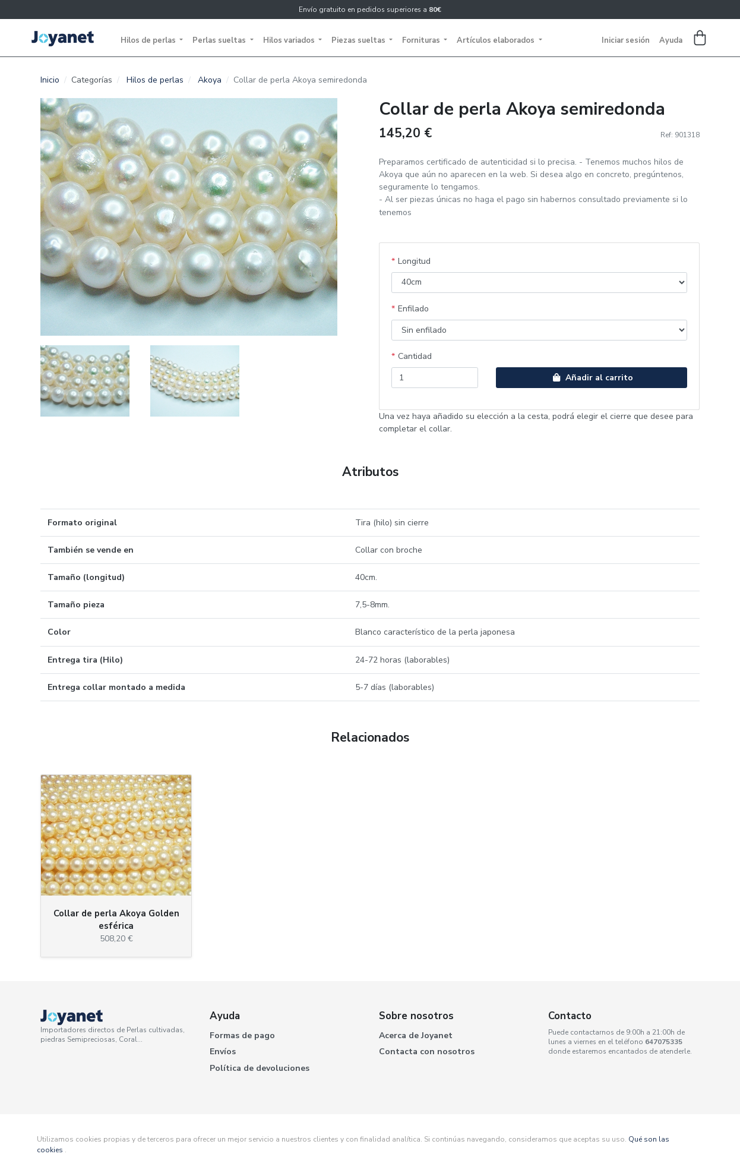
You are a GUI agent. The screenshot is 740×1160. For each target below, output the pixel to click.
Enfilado (413, 308)
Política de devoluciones (259, 1068)
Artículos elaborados (496, 40)
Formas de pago (242, 1035)
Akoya (210, 80)
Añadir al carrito (591, 377)
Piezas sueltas (359, 40)
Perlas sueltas (220, 40)
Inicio (49, 80)
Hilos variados (290, 40)
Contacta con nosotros (427, 1051)
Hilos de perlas (149, 40)
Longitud (414, 261)
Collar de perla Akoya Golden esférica (116, 919)
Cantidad (415, 356)
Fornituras (422, 40)
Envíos (223, 1051)
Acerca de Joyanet (416, 1035)
